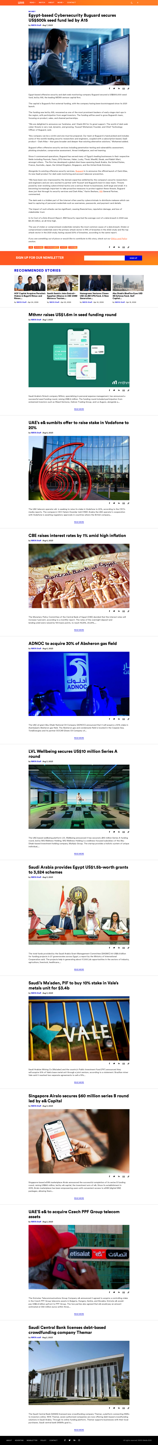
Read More (79, 409)
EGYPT (63, 247)
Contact (71, 2)
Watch (42, 2)
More (60, 2)
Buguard (79, 171)
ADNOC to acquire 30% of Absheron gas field (73, 644)
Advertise (19, 1440)
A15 (100, 191)
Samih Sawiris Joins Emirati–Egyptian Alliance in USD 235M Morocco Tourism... (62, 295)
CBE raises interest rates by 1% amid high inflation (77, 536)
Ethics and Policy (119, 239)
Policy (43, 1440)
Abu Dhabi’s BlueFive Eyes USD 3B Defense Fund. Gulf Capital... (128, 295)
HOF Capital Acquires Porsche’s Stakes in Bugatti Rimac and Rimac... (29, 295)
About (51, 2)
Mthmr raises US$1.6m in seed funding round (73, 315)
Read (32, 2)
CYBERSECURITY (51, 247)
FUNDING (72, 247)
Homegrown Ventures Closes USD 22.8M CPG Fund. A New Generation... (94, 295)
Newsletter (32, 1440)
